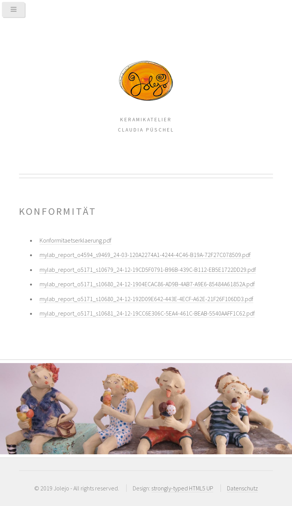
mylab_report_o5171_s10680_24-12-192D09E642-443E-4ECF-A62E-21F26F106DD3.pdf (146, 299)
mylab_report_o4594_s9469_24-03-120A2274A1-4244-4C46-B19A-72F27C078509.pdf (145, 255)
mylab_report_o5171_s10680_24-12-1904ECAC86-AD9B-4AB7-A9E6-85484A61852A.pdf (147, 284)
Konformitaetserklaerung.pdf (75, 240)
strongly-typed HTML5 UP (182, 488)
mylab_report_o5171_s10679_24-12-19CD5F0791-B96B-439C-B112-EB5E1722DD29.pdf (148, 269)
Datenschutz (242, 488)
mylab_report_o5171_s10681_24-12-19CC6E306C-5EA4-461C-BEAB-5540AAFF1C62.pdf (147, 313)
